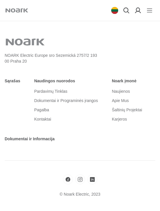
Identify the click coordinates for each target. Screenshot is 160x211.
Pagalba (41, 110)
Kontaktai (42, 119)
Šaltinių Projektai (127, 110)
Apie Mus (120, 100)
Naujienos (121, 91)
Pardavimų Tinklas (50, 91)
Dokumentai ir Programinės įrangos (66, 100)
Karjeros (119, 119)
